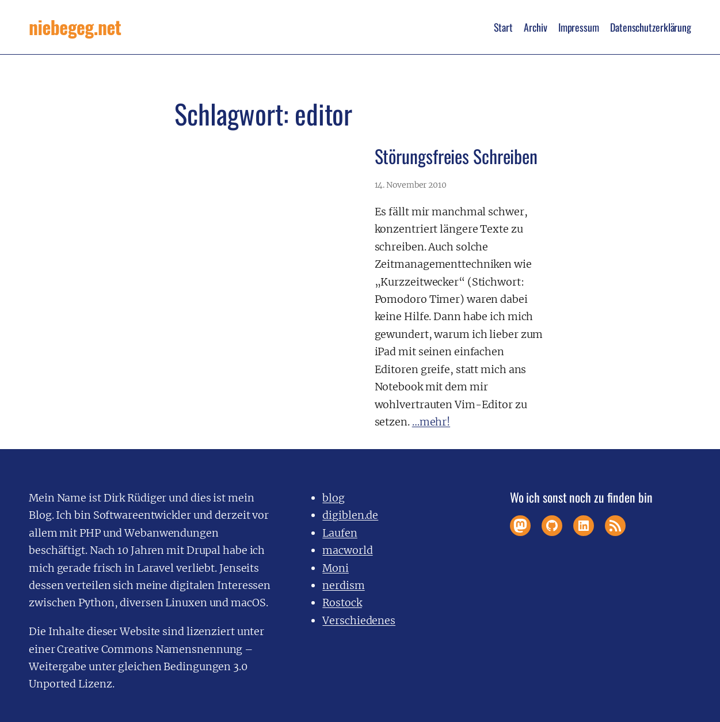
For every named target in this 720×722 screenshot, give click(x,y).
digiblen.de (350, 515)
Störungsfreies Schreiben (456, 156)
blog (333, 497)
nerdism (343, 585)
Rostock (341, 602)
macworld (347, 550)
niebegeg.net (75, 26)
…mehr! (431, 421)
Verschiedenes (358, 620)
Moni (335, 568)
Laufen (339, 532)
